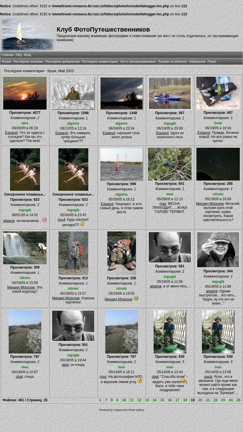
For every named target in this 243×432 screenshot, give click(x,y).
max (169, 194)
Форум (6, 61)
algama (73, 123)
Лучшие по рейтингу (172, 61)
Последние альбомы (28, 61)
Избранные (197, 61)
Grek (218, 123)
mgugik (170, 123)
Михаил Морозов (210, 204)
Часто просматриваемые (138, 61)
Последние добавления (62, 61)
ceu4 (61, 220)
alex (24, 123)
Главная (8, 54)
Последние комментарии (100, 61)
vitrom (218, 194)
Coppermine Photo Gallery (128, 410)
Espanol (11, 133)
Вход (27, 54)
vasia (208, 377)
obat (19, 377)
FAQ (19, 54)
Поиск (211, 61)
